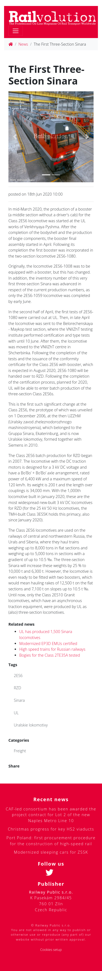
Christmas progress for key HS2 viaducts (51, 829)
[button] (14, 137)
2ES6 (18, 675)
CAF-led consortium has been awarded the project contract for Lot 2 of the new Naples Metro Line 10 (51, 814)
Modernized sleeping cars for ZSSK (51, 852)
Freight (20, 750)
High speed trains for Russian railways (52, 649)
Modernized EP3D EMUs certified (48, 643)
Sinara (19, 700)
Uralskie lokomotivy (31, 725)
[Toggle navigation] (15, 31)
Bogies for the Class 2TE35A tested (49, 655)
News (23, 44)
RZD (17, 687)
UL (16, 712)
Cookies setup (51, 949)
